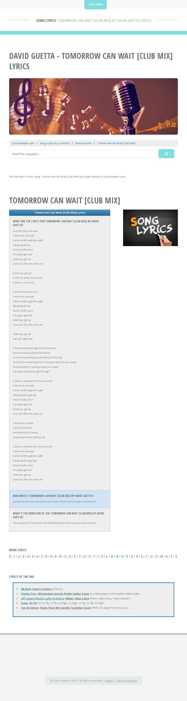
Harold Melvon (30, 607)
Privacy (109, 680)
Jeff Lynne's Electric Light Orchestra (42, 598)
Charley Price (29, 593)
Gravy (24, 603)
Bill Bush (26, 589)
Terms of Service (126, 680)
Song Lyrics (46, 20)
